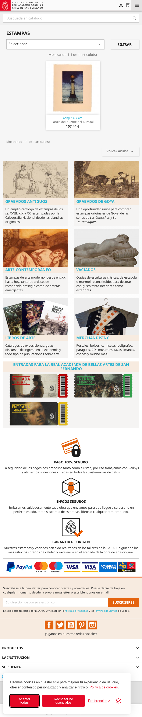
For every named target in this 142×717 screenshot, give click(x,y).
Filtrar (125, 44)
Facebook (49, 625)
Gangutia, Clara (72, 118)
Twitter (60, 625)
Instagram (92, 625)
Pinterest (81, 625)
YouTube (70, 625)
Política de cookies (103, 687)
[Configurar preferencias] (99, 701)
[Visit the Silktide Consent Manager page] (119, 701)
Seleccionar (55, 44)
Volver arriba (120, 151)
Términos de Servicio (106, 610)
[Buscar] (71, 18)
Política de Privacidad (76, 610)
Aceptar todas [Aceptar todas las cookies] (24, 700)
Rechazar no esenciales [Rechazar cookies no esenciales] (63, 700)
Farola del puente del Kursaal (73, 122)
